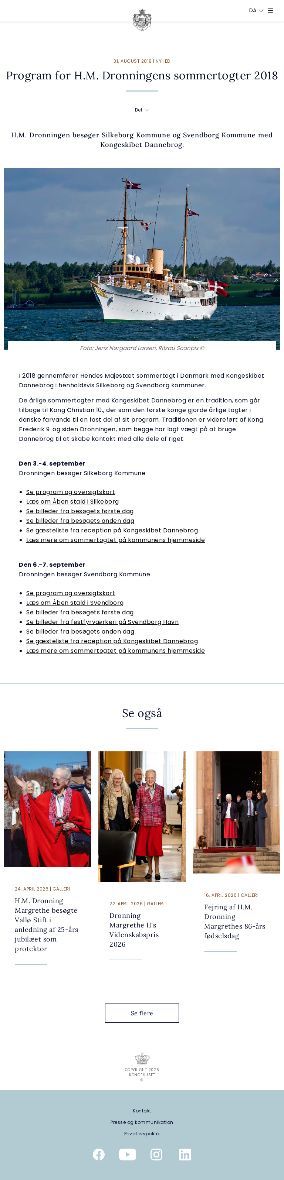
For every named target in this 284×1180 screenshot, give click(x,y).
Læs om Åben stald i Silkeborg (72, 501)
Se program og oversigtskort (70, 492)
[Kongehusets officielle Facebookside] (99, 1156)
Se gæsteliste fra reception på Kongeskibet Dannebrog (112, 530)
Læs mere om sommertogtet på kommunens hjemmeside (115, 540)
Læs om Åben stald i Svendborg (75, 602)
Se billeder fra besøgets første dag (80, 511)
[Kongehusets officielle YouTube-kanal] (127, 1156)
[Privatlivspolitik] (142, 1134)
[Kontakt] (142, 1111)
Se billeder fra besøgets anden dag (80, 521)
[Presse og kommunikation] (142, 1122)
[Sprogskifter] (253, 10)
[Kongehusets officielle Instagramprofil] (156, 1156)
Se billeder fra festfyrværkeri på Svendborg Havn (102, 622)
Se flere (148, 1013)
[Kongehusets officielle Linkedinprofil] (185, 1156)
